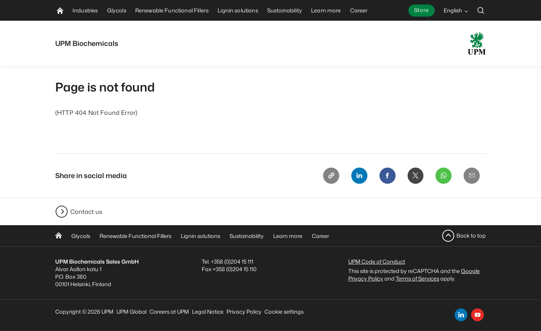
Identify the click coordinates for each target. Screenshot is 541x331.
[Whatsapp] (443, 176)
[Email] (471, 176)
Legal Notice (208, 312)
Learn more (287, 236)
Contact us (86, 211)
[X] (414, 176)
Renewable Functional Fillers (135, 236)
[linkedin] (461, 314)
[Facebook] (386, 176)
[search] (481, 10)
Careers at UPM (169, 312)
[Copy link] (328, 176)
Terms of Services (417, 278)
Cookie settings (284, 312)
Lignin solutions (200, 236)
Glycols (80, 236)
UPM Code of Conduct (376, 261)
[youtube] (477, 314)
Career (320, 236)
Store (421, 10)
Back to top (471, 235)
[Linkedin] (357, 176)
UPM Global (131, 312)
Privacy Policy (244, 312)
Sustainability (247, 236)
